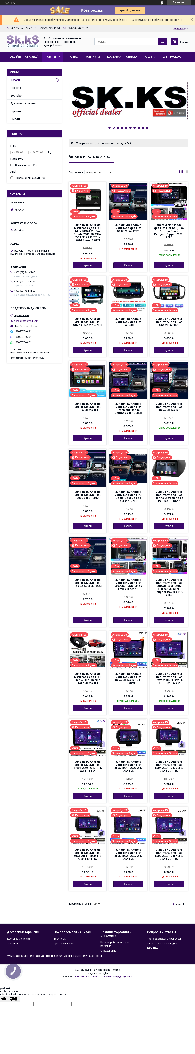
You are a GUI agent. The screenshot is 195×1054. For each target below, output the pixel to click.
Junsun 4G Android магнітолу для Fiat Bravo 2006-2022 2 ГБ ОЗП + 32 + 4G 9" (168, 678)
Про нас (73, 56)
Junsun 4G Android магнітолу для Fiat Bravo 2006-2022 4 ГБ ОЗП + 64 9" (87, 766)
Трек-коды (60, 938)
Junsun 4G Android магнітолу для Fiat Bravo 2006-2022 (169, 406)
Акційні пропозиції (24, 56)
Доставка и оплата (18, 938)
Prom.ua (115, 969)
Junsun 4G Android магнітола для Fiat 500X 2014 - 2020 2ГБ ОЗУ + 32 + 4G (169, 766)
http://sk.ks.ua (21, 315)
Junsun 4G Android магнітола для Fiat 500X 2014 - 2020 (128, 228)
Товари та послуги (87, 143)
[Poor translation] (14, 999)
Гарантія (150, 56)
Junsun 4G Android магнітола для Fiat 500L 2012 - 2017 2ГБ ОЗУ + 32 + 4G (169, 854)
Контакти (93, 56)
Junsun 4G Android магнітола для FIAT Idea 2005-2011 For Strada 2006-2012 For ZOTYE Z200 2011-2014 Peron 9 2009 (88, 232)
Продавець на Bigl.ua (97, 973)
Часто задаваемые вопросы (164, 938)
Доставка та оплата (122, 56)
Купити (88, 265)
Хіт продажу (172, 56)
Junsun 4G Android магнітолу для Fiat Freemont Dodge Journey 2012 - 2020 (128, 408)
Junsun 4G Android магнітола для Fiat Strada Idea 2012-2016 (87, 322)
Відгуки (15, 118)
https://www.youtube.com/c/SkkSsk (30, 352)
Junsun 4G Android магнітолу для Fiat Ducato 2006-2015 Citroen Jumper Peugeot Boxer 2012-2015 (169, 587)
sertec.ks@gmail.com (26, 320)
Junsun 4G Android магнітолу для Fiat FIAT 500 (128, 322)
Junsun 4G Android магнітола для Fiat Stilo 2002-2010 (88, 406)
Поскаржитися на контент (87, 976)
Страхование (108, 950)
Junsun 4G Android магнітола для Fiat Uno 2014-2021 (169, 322)
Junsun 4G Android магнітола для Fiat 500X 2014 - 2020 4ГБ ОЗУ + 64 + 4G (87, 854)
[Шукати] (162, 41)
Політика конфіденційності (117, 976)
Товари (50, 56)
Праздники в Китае (65, 943)
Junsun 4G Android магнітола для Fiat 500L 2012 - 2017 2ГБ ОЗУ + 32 (128, 854)
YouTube (16, 95)
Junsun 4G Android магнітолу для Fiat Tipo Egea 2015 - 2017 (87, 582)
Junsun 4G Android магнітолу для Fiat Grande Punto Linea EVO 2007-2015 (128, 584)
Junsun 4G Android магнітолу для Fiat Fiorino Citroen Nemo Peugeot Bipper (168, 496)
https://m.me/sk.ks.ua (26, 326)
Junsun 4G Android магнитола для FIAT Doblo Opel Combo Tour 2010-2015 (128, 496)
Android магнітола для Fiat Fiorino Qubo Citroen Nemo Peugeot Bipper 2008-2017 (169, 231)
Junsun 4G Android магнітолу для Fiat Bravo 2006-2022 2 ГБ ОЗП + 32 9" (128, 678)
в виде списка (186, 172)
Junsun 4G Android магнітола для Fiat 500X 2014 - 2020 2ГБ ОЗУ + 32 (128, 766)
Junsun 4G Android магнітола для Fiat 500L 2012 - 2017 (88, 494)
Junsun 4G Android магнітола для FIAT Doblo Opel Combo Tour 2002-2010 (87, 678)
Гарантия (12, 943)
